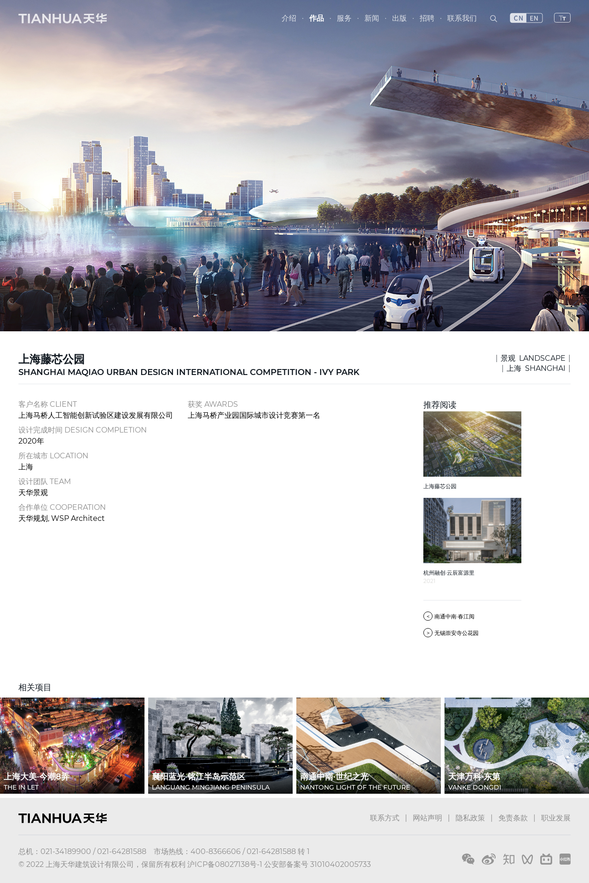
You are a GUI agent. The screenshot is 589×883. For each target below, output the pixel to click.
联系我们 (462, 18)
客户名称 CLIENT (47, 404)
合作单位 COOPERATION (62, 507)
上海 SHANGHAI (536, 368)
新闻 (371, 18)
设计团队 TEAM (44, 481)
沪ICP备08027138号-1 (224, 864)
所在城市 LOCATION (53, 455)
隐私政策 (470, 818)
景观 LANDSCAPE (533, 358)
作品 (316, 18)
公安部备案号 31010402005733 (317, 864)
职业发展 (556, 818)
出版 (399, 18)
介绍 (289, 18)
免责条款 (513, 818)
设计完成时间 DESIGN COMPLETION (82, 430)
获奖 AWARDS (213, 404)
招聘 (427, 18)
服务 (344, 18)
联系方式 (384, 818)
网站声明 (427, 818)
